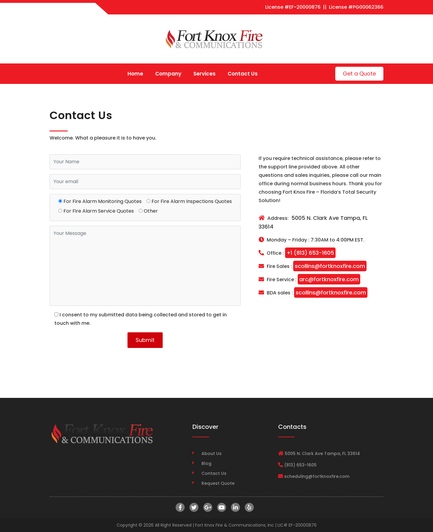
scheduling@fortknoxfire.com (316, 476)
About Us (211, 454)
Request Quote (218, 483)
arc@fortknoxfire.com (329, 279)
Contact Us (243, 73)
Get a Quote (359, 73)
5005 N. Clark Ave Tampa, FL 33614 (313, 222)
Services (204, 73)
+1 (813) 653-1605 (310, 253)
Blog (206, 463)
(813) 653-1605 (300, 465)
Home (135, 73)
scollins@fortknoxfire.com (330, 266)
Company (168, 73)
